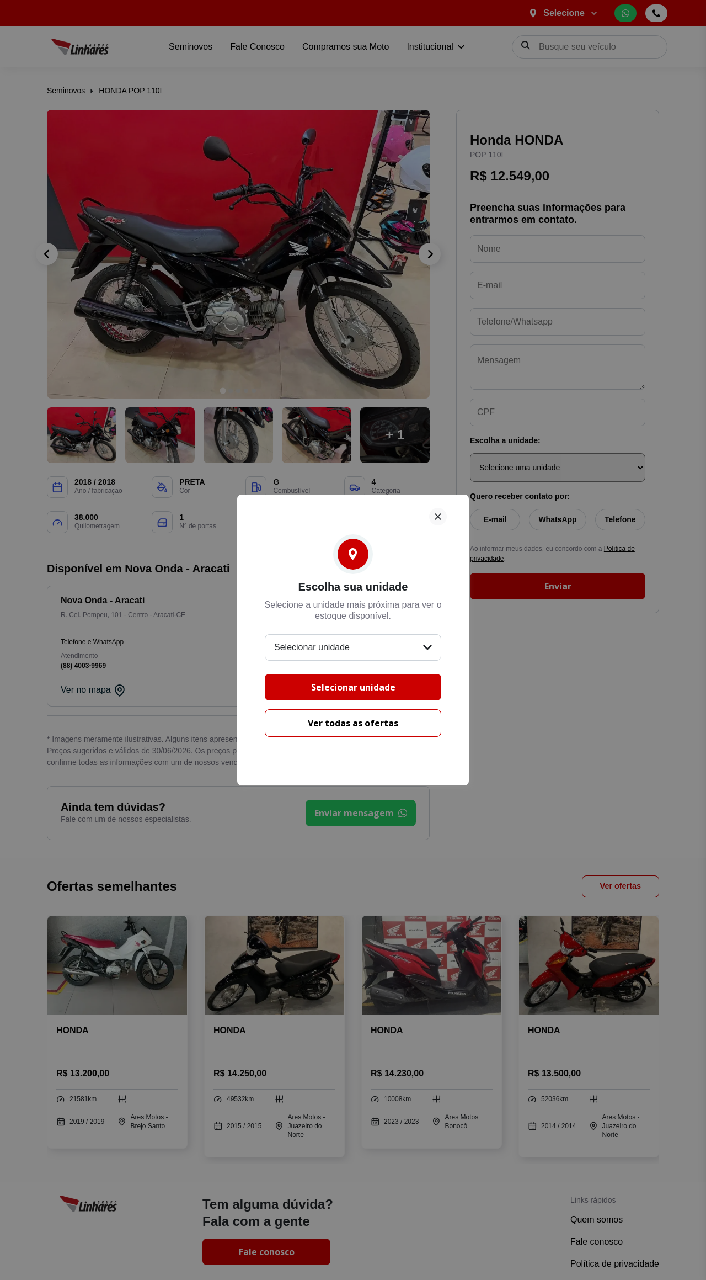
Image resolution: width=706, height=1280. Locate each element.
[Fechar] (438, 516)
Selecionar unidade (353, 687)
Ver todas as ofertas (353, 723)
